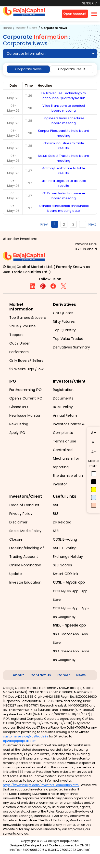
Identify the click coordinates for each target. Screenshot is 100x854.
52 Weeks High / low (26, 369)
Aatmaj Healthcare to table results (63, 170)
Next (92, 224)
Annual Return (65, 415)
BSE (56, 513)
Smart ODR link (65, 573)
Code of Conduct (24, 505)
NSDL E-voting (64, 548)
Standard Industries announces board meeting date (64, 208)
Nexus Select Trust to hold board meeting (63, 158)
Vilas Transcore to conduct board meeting (63, 108)
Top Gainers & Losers (27, 317)
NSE (56, 505)
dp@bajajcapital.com (20, 741)
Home (7, 28)
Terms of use (64, 441)
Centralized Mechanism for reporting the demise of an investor (68, 467)
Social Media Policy (25, 530)
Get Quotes (63, 312)
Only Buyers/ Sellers (26, 360)
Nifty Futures (64, 321)
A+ (93, 433)
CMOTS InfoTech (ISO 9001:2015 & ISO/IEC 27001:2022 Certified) (50, 847)
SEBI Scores (62, 565)
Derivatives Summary (71, 347)
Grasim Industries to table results (63, 145)
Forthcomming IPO (25, 389)
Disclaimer (18, 522)
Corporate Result (71, 69)
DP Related (62, 522)
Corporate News (28, 69)
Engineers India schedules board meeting (64, 120)
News (33, 28)
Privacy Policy (20, 513)
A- (93, 452)
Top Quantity (64, 330)
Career (63, 675)
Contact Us (40, 675)
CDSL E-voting (65, 539)
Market (20, 28)
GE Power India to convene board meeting (63, 195)
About (18, 675)
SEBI (56, 530)
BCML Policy (63, 406)
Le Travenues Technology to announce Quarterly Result (63, 95)
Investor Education (25, 582)
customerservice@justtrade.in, (25, 736)
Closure (16, 539)
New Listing (18, 424)
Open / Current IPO (25, 398)
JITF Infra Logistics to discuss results (63, 183)
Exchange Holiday (68, 556)
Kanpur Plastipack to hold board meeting (63, 133)
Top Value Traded (68, 338)
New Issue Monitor (24, 415)
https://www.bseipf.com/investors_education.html (41, 785)
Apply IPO (17, 432)
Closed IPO (18, 406)
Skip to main (93, 463)
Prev (44, 224)
